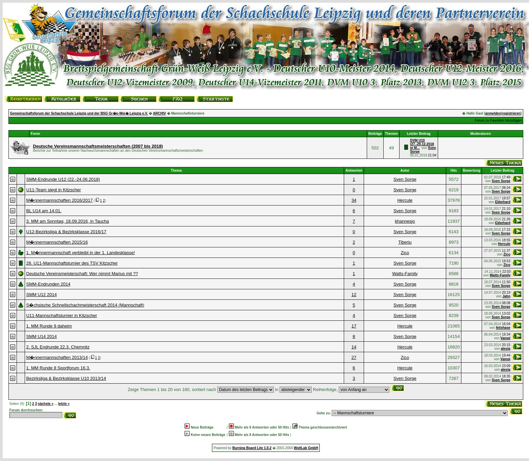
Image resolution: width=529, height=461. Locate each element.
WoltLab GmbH (306, 448)
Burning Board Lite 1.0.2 (251, 448)
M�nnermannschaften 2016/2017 (59, 200)
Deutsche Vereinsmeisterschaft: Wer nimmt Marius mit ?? (82, 273)
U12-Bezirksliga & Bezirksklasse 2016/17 (66, 231)
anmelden (493, 113)
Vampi (505, 338)
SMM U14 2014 (41, 336)
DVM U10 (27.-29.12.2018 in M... (422, 144)
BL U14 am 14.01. (44, 210)
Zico (405, 252)
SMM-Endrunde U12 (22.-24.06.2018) (63, 179)
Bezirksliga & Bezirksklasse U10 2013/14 (66, 378)
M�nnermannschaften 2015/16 (57, 242)
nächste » (45, 404)
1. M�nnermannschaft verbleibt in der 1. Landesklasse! (80, 252)
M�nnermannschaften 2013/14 (57, 357)
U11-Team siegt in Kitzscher (53, 189)
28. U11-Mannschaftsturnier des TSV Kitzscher (72, 263)
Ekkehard (502, 202)
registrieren (511, 113)
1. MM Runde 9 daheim (49, 326)
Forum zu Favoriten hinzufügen (498, 120)
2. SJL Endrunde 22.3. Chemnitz (58, 346)
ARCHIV (159, 113)
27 (354, 357)
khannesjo (405, 221)
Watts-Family (404, 273)
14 (354, 346)
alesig (505, 348)
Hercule (404, 200)
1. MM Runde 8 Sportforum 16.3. (58, 367)
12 (354, 294)
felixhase (503, 328)
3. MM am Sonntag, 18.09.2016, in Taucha (67, 221)
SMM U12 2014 (41, 294)
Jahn (506, 296)
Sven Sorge (404, 179)
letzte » (64, 404)
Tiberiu (404, 242)
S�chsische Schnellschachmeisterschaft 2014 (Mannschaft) (85, 305)
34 (354, 200)
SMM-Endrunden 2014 (48, 284)
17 (354, 326)
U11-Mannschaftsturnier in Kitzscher (61, 315)
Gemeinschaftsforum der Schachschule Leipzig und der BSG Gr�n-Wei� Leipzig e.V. (79, 113)
